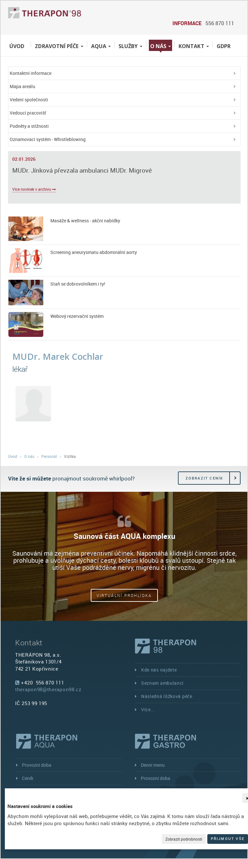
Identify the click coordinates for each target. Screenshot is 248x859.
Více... (148, 709)
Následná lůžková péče (166, 696)
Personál (49, 456)
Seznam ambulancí (162, 683)
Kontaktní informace (30, 73)
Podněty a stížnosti (29, 126)
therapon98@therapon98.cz (48, 689)
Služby (130, 46)
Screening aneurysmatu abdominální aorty (93, 252)
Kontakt (194, 46)
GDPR (224, 46)
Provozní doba (36, 765)
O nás (160, 46)
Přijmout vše (227, 838)
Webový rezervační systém (77, 316)
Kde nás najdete (159, 670)
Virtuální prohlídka (124, 595)
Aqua (101, 46)
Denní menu (153, 765)
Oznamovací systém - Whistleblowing (48, 139)
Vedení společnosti (29, 99)
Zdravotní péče (59, 46)
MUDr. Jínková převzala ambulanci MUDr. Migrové (82, 170)
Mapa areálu (22, 86)
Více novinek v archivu (34, 189)
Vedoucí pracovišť (28, 113)
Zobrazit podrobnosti (183, 839)
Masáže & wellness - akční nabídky (85, 220)
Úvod (16, 46)
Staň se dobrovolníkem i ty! (77, 284)
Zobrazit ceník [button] (204, 478)
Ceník (27, 778)
